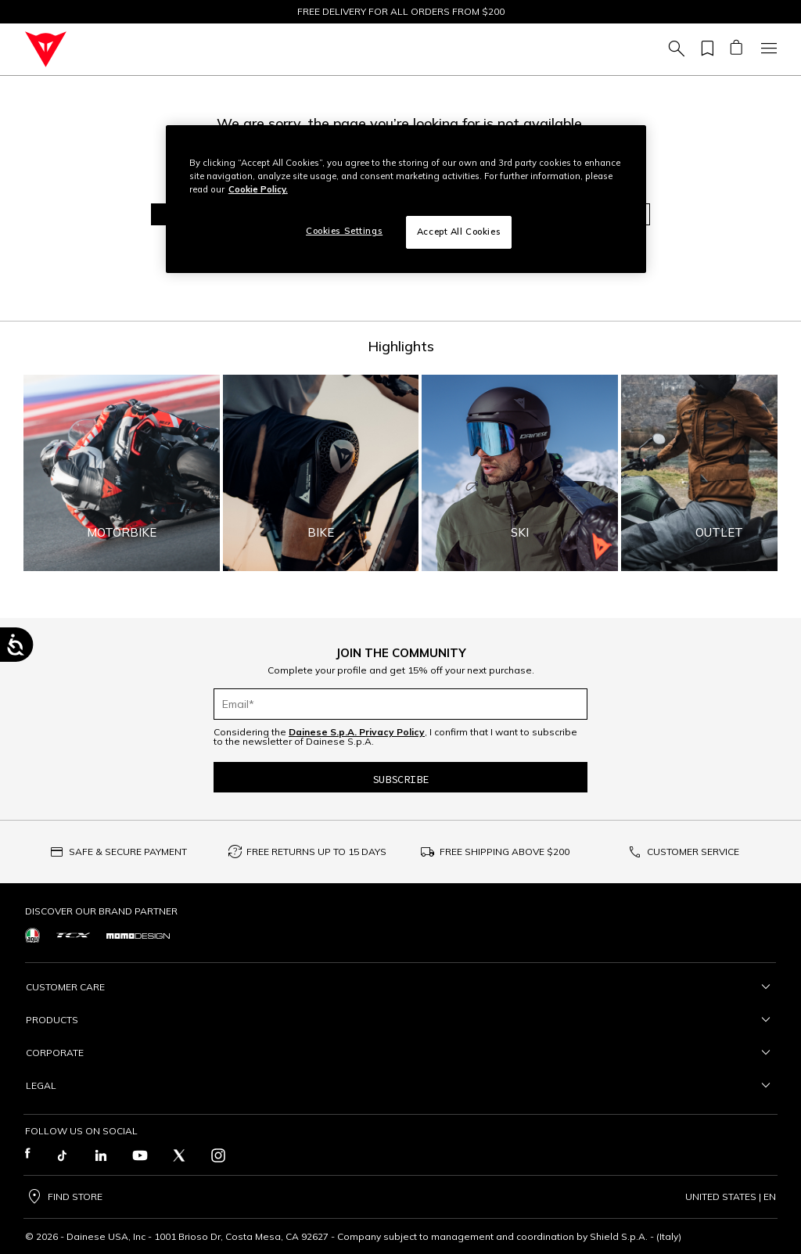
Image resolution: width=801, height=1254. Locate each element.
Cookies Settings (344, 230)
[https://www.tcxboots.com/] (73, 935)
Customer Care (400, 987)
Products (400, 1020)
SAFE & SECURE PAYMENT (128, 851)
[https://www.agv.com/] (32, 935)
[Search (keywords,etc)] (674, 49)
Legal (400, 1085)
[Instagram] (218, 1155)
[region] (406, 199)
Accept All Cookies (459, 231)
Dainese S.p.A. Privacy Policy (357, 732)
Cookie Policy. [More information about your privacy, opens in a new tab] (258, 189)
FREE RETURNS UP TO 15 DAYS (316, 851)
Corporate (400, 1053)
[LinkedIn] (101, 1155)
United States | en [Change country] (730, 1197)
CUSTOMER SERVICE (693, 851)
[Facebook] (28, 1155)
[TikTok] (62, 1155)
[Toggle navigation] (766, 49)
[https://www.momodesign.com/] (138, 935)
